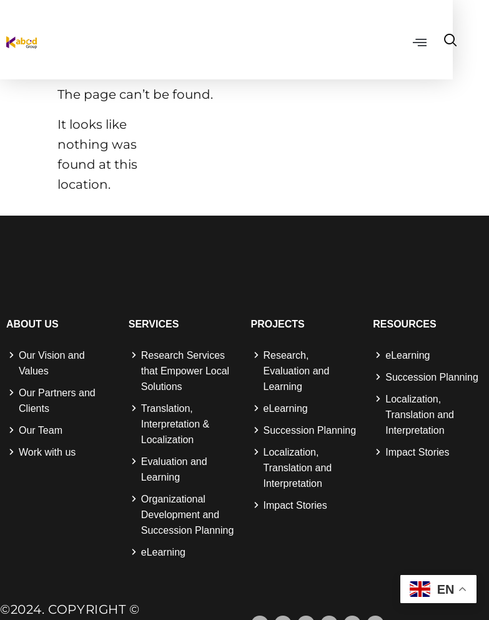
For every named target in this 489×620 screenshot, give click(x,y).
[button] (445, 42)
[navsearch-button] (476, 41)
